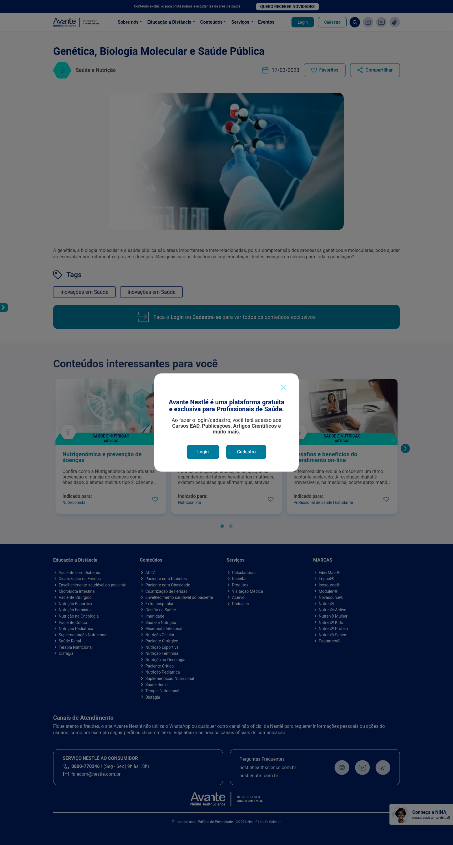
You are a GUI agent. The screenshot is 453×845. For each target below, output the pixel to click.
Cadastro (246, 452)
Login (203, 452)
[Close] (283, 387)
